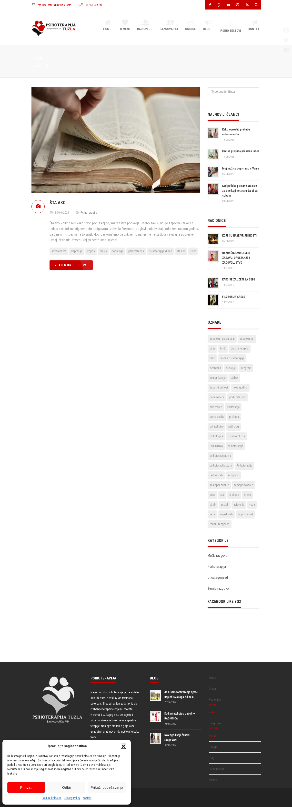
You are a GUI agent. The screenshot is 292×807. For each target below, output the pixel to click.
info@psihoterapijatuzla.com (54, 5)
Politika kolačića (51, 798)
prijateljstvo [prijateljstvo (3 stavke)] (216, 426)
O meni (125, 25)
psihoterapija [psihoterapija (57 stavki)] (235, 446)
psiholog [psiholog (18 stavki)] (233, 426)
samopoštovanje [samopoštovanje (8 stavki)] (243, 485)
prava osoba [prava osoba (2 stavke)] (217, 416)
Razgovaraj (169, 25)
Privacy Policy (72, 798)
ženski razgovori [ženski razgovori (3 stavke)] (220, 524)
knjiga (91, 251)
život (193, 251)
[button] (123, 746)
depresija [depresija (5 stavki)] (215, 368)
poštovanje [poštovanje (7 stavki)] (233, 407)
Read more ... (66, 265)
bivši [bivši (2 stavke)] (223, 348)
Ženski (213, 728)
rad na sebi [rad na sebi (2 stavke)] (216, 475)
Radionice (144, 25)
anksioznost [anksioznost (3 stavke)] (247, 338)
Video (212, 712)
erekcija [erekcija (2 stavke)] (231, 368)
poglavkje (117, 251)
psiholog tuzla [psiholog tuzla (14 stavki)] (236, 436)
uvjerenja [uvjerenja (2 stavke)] (238, 504)
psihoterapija (136, 251)
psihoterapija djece (160, 251)
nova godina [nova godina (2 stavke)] (240, 387)
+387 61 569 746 (93, 5)
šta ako (181, 251)
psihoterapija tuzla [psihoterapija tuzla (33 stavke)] (221, 465)
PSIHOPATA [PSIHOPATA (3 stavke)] (216, 446)
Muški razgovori (218, 556)
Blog (208, 25)
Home (108, 25)
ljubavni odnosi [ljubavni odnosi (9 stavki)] (219, 387)
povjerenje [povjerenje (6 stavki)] (216, 407)
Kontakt (87, 798)
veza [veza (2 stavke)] (252, 504)
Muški (212, 736)
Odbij (66, 787)
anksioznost (58, 251)
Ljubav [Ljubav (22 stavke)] (234, 377)
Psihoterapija (89, 212)
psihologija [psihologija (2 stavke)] (216, 436)
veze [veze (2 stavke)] (212, 514)
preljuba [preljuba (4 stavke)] (234, 416)
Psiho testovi (230, 26)
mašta (103, 251)
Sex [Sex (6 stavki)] (222, 495)
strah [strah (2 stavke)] (213, 504)
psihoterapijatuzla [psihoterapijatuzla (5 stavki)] (220, 456)
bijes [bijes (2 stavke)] (212, 348)
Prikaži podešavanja (107, 787)
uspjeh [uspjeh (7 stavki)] (225, 504)
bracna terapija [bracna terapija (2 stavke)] (240, 348)
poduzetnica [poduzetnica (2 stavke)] (217, 397)
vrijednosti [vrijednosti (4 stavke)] (226, 514)
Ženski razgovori (219, 588)
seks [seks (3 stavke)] (212, 495)
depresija (76, 251)
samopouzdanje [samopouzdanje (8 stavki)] (219, 485)
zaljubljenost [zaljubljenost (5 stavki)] (245, 514)
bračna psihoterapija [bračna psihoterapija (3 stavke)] (232, 358)
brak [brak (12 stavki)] (212, 358)
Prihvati (26, 787)
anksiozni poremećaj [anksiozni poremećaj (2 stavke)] (222, 338)
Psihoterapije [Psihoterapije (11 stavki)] (244, 465)
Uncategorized (218, 577)
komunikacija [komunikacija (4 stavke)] (218, 377)
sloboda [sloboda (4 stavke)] (234, 495)
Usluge (190, 25)
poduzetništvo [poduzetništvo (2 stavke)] (237, 397)
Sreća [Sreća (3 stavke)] (247, 495)
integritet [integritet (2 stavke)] (246, 368)
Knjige (212, 704)
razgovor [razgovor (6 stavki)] (233, 475)
